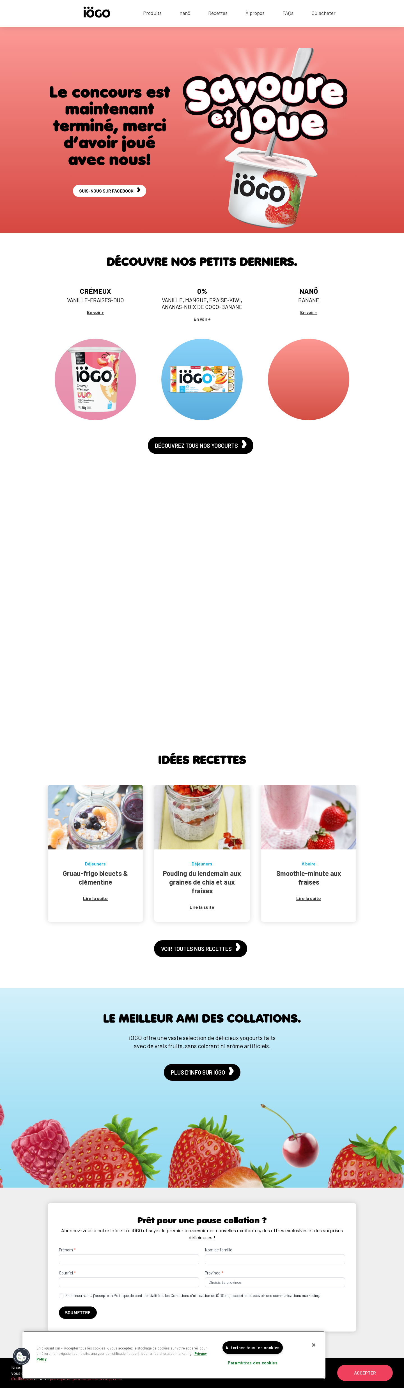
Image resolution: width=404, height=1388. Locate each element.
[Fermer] (313, 1345)
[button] (22, 1357)
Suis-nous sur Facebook (109, 190)
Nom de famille (218, 1249)
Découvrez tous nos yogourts (200, 445)
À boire (309, 863)
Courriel (67, 1272)
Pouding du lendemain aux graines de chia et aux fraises (202, 882)
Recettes (218, 13)
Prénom (67, 1249)
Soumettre (78, 1312)
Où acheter (323, 13)
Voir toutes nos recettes (200, 948)
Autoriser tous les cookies (253, 1347)
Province (214, 1272)
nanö (185, 13)
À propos (255, 13)
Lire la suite (95, 898)
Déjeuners (95, 863)
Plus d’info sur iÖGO (202, 1072)
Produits (152, 13)
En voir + (95, 312)
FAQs (288, 13)
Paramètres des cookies (253, 1362)
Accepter (365, 1372)
